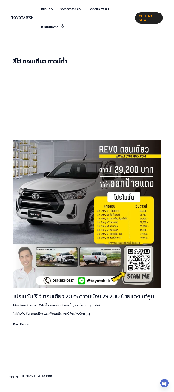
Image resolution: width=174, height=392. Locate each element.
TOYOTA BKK (22, 18)
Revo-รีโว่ (71, 305)
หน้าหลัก (46, 9)
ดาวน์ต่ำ (84, 305)
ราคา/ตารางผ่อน (69, 9)
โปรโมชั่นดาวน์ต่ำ (52, 26)
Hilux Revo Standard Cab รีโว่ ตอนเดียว (38, 305)
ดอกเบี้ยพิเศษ (96, 9)
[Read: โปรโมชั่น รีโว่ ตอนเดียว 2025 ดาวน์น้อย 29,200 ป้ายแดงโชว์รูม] (87, 214)
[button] (148, 18)
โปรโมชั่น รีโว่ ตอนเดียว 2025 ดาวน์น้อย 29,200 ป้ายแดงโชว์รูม (83, 296)
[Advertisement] (87, 103)
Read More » (21, 323)
